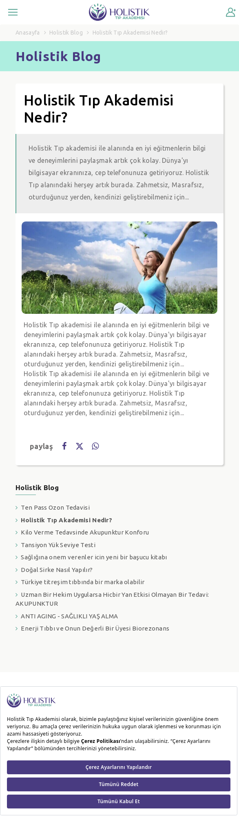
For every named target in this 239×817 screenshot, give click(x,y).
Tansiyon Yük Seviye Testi (58, 544)
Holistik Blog (66, 32)
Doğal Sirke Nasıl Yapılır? (57, 569)
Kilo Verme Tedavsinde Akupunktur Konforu (85, 532)
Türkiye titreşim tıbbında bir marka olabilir (82, 581)
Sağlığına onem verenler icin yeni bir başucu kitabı (94, 557)
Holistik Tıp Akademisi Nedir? (66, 520)
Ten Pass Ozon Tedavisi (55, 507)
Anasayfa (27, 32)
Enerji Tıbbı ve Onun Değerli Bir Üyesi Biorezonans (95, 628)
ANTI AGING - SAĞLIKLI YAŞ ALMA (69, 616)
